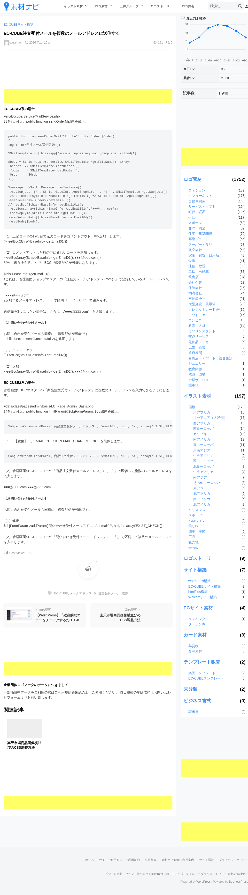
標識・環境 (196, 374)
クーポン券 (196, 624)
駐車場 (193, 385)
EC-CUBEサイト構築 (18, 24)
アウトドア (196, 315)
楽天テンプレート (202, 673)
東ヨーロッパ (203, 445)
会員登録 (150, 860)
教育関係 (195, 369)
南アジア (200, 477)
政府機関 (195, 353)
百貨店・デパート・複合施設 (210, 358)
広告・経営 (196, 347)
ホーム (89, 860)
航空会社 (195, 250)
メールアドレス (81, 593)
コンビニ (195, 320)
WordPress (203, 881)
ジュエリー (196, 363)
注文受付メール (109, 593)
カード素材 (195, 634)
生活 (191, 217)
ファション (196, 190)
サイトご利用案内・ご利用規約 (119, 860)
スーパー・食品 (200, 244)
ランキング (196, 619)
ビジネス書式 (197, 700)
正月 (191, 537)
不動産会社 (196, 299)
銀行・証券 (196, 212)
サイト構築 (195, 569)
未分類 (190, 689)
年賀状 (193, 646)
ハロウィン (196, 521)
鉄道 (191, 261)
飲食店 (193, 277)
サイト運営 (206, 860)
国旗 (191, 407)
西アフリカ (201, 423)
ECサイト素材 (198, 607)
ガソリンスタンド (202, 331)
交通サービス (198, 336)
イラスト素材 (73, 6)
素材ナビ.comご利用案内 (178, 860)
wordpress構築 (199, 581)
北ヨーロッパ (203, 466)
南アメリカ (201, 439)
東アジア (200, 488)
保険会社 (195, 288)
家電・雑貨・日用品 (203, 255)
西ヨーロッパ (203, 461)
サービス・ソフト (202, 206)
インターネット (200, 196)
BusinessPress (238, 881)
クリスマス (196, 510)
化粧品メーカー (200, 342)
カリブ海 (200, 434)
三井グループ (129, 6)
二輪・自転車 (198, 272)
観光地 (193, 542)
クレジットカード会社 (205, 309)
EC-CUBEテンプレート (206, 678)
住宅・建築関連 (200, 234)
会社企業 (195, 282)
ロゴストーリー (162, 6)
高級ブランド (198, 239)
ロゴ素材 (101, 6)
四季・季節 (196, 531)
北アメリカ (201, 504)
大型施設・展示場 (202, 304)
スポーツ (195, 223)
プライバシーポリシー (233, 860)
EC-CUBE (61, 593)
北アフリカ (201, 494)
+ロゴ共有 (187, 6)
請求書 (193, 712)
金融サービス (198, 380)
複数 (125, 593)
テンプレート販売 (202, 662)
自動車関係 (196, 201)
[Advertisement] (88, 80)
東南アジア (201, 450)
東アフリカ (201, 412)
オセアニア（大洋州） (210, 418)
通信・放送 (196, 266)
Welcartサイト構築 (202, 597)
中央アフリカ (203, 456)
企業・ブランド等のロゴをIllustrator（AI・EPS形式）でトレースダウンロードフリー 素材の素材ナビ (182, 874)
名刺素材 (195, 651)
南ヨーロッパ (203, 428)
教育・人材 (196, 326)
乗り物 (193, 526)
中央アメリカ (203, 472)
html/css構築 (198, 592)
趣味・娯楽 (196, 228)
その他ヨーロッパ (206, 483)
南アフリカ (201, 499)
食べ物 (193, 548)
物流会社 (195, 293)
